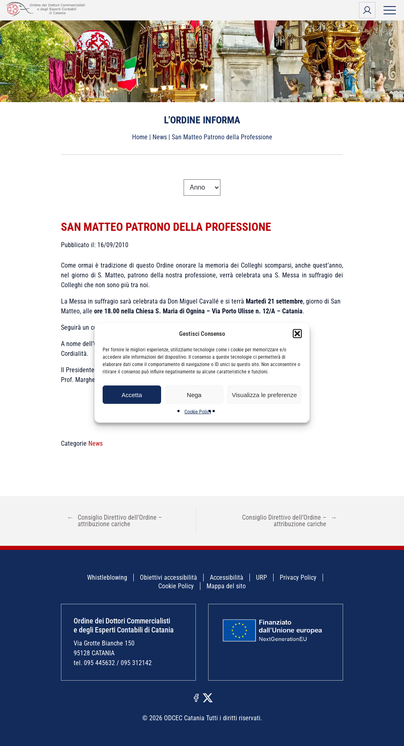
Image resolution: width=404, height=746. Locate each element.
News (160, 137)
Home (140, 137)
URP (261, 577)
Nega (194, 394)
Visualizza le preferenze (264, 394)
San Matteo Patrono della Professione (166, 227)
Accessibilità (226, 577)
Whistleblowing (107, 577)
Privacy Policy (298, 577)
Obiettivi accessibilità (168, 577)
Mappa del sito (226, 586)
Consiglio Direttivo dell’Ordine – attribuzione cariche (114, 521)
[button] (297, 334)
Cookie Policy (197, 412)
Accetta (131, 394)
